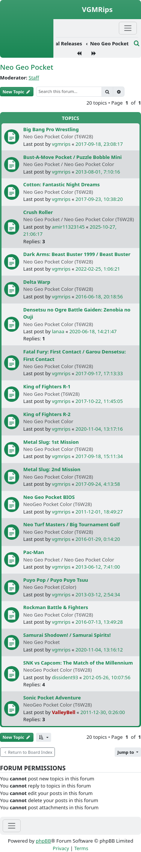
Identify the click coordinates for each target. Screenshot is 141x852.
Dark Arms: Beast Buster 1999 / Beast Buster (76, 254)
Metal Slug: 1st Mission (51, 442)
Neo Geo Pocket (26, 67)
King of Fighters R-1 (47, 386)
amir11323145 (68, 226)
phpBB (43, 840)
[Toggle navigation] (12, 825)
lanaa (58, 331)
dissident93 (65, 677)
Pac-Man (33, 552)
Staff (34, 77)
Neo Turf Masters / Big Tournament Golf (71, 524)
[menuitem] (93, 43)
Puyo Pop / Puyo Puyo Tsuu (55, 579)
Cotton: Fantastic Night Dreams (61, 184)
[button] (43, 737)
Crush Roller (38, 212)
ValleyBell (64, 712)
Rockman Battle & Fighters (55, 607)
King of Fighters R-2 (47, 414)
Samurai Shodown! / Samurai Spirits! (67, 635)
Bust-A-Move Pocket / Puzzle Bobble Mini (72, 157)
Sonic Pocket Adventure (52, 697)
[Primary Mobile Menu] (128, 28)
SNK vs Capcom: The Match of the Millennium (78, 662)
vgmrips (61, 144)
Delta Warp (36, 282)
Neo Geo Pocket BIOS (49, 497)
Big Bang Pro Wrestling (51, 129)
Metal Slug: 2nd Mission (51, 469)
